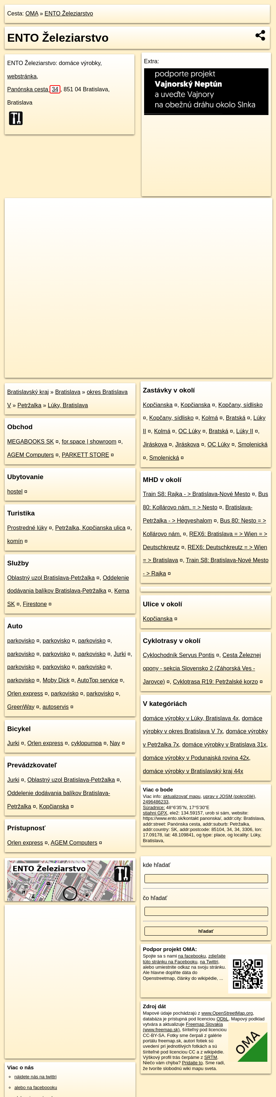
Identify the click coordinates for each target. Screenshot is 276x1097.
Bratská (235, 418)
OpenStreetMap (148, 372)
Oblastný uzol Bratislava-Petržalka (51, 578)
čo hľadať (155, 898)
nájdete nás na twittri (35, 1076)
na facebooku (192, 956)
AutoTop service (97, 680)
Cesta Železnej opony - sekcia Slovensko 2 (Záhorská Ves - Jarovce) (202, 668)
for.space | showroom (89, 442)
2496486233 (156, 801)
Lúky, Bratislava (68, 405)
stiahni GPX (155, 813)
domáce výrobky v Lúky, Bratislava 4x (191, 718)
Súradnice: (154, 807)
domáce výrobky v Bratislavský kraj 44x (193, 771)
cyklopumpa (86, 743)
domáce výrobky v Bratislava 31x (224, 745)
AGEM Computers (30, 455)
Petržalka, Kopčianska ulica (90, 528)
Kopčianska (54, 806)
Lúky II (244, 431)
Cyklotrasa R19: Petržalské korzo (215, 682)
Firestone (35, 604)
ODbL (222, 1019)
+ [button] (17, 210)
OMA (32, 13)
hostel (15, 491)
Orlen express (25, 693)
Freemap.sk (185, 372)
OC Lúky (189, 431)
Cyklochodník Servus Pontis (179, 655)
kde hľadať (157, 865)
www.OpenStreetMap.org (227, 1013)
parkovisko (20, 641)
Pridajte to (192, 1062)
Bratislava (67, 392)
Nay (115, 743)
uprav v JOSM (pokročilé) (229, 796)
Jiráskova (155, 444)
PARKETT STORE (85, 455)
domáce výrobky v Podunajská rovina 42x (196, 758)
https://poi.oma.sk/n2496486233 (240, 372)
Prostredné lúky (27, 528)
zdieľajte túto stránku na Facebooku (184, 958)
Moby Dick (56, 680)
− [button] (17, 221)
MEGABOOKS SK (30, 442)
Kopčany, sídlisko (240, 405)
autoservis (55, 707)
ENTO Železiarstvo (69, 13)
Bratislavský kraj (28, 392)
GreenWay (20, 707)
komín (15, 541)
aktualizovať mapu (182, 796)
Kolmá (210, 418)
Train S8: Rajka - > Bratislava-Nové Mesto (196, 494)
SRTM (210, 1057)
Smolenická (253, 444)
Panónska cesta (33, 89)
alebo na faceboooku (35, 1087)
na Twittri (209, 961)
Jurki (120, 654)
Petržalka (29, 405)
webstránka (22, 76)
